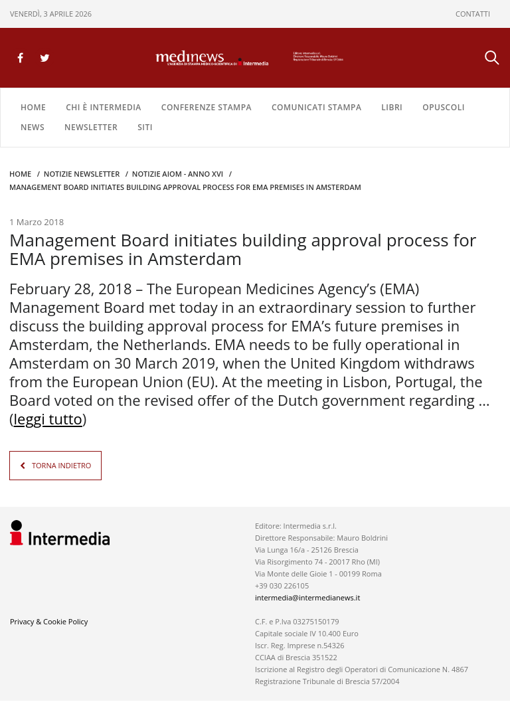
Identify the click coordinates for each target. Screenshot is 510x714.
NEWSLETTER (91, 127)
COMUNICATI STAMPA (316, 107)
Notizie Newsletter (82, 174)
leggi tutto (48, 418)
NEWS (32, 127)
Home (33, 107)
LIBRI (391, 107)
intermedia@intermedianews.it (307, 597)
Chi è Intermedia (103, 107)
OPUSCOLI (443, 107)
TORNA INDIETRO (61, 465)
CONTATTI (473, 14)
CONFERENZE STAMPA (206, 107)
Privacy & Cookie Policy (49, 621)
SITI (145, 127)
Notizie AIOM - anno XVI (177, 174)
